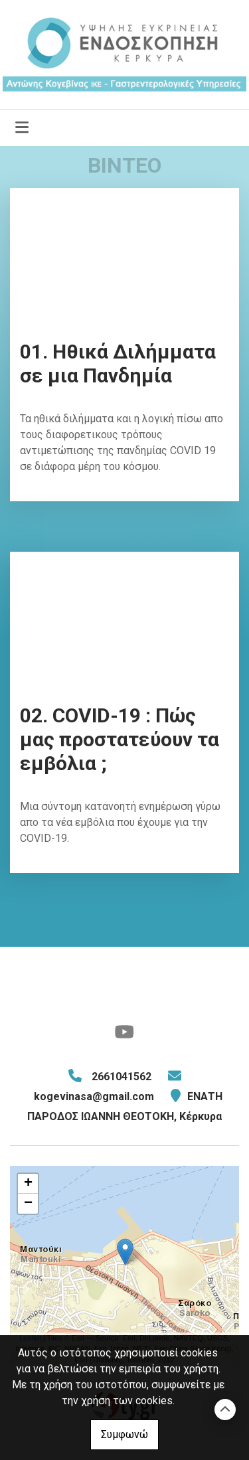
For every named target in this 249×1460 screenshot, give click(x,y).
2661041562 (121, 1076)
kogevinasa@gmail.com (94, 1096)
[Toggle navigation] (22, 127)
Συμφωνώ (124, 1434)
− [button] (28, 1204)
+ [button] (28, 1184)
